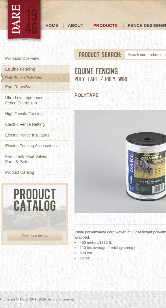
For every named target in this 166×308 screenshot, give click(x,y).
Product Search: (100, 54)
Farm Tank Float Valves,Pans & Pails (27, 159)
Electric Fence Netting (25, 124)
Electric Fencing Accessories (31, 145)
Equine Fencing (20, 69)
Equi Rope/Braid (20, 86)
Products (105, 25)
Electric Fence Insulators (27, 135)
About (75, 25)
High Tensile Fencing (24, 113)
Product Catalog (19, 172)
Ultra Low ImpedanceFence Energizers (24, 100)
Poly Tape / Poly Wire (24, 77)
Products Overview (22, 58)
